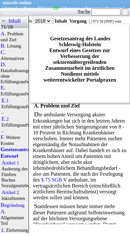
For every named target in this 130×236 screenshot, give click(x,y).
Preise (29, 8)
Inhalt (61, 21)
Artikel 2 (10, 192)
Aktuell (11, 8)
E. (3, 87)
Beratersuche (16, 13)
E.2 (5, 119)
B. (3, 46)
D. (3, 64)
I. (3, 230)
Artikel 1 (10, 163)
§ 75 (46, 180)
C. (3, 52)
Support (93, 8)
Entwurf (9, 156)
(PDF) (43, 8)
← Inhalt (11, 21)
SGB (57, 180)
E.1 (5, 100)
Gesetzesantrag (16, 149)
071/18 (98, 21)
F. (3, 137)
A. (3, 33)
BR (56, 8)
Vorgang (78, 21)
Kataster (72, 8)
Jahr (38, 21)
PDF (108, 21)
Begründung (13, 205)
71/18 (7, 27)
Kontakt (113, 8)
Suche (98, 11)
